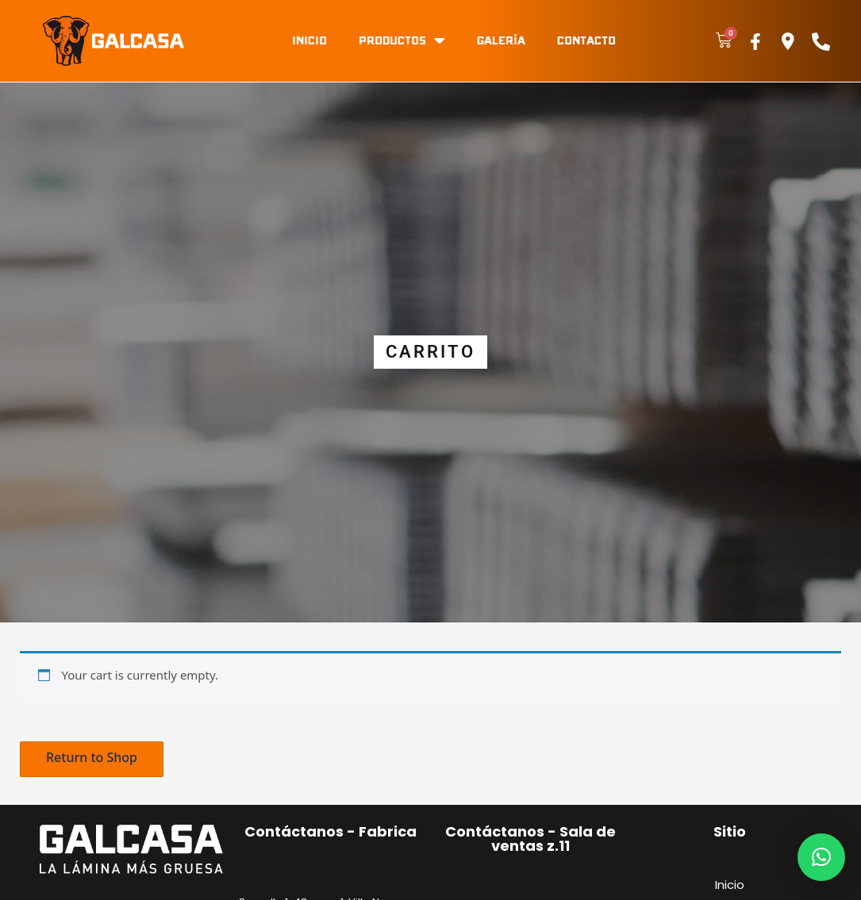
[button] (91, 759)
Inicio (309, 40)
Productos (402, 40)
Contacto (586, 40)
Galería (501, 40)
